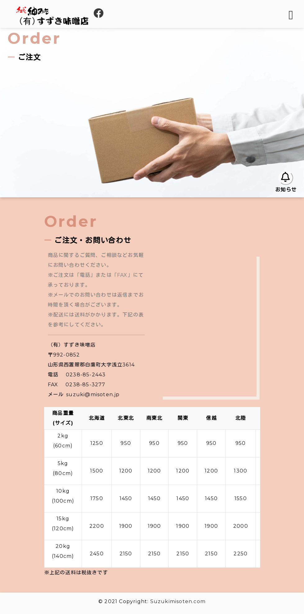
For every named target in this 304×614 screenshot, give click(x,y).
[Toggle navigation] (291, 15)
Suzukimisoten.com (178, 601)
